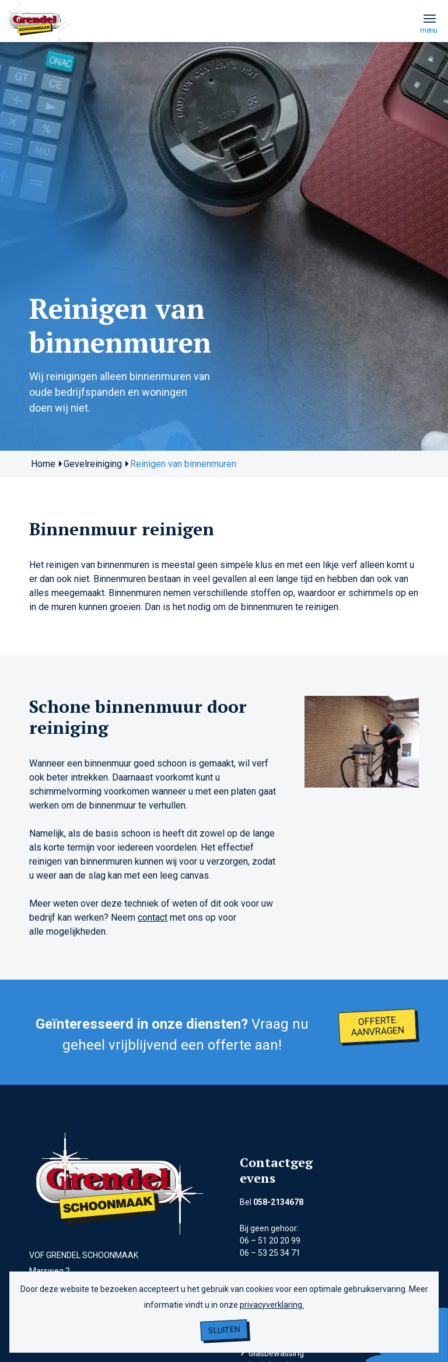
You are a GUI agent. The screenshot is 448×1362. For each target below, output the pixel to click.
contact (152, 917)
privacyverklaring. (272, 1304)
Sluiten (224, 1330)
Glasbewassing (276, 1353)
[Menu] (430, 18)
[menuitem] (430, 18)
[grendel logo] (40, 45)
